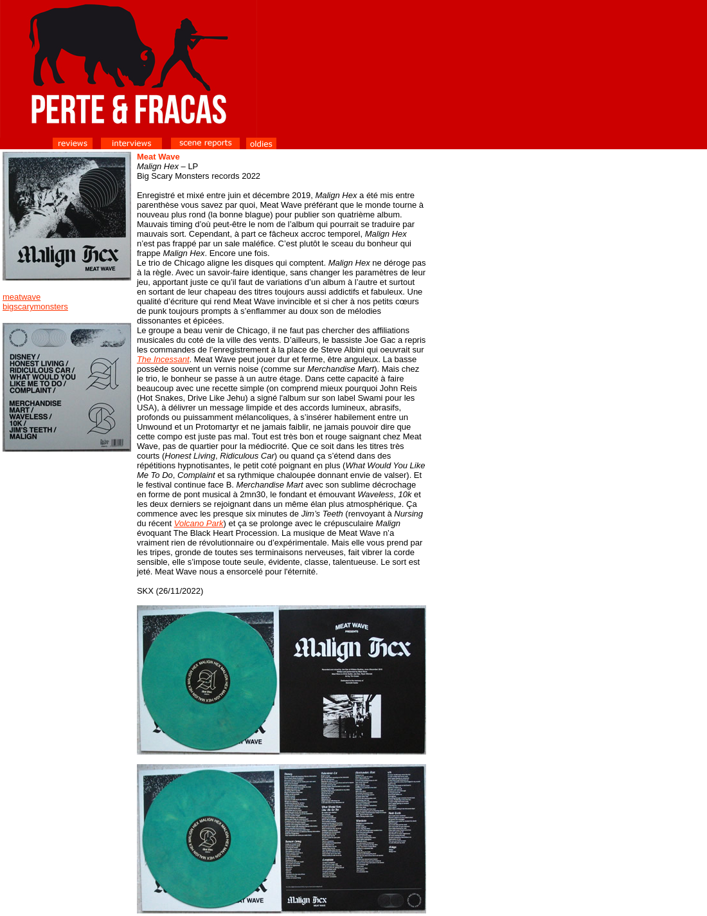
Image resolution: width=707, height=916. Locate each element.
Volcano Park (199, 523)
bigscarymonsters (35, 306)
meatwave (21, 297)
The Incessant (163, 359)
